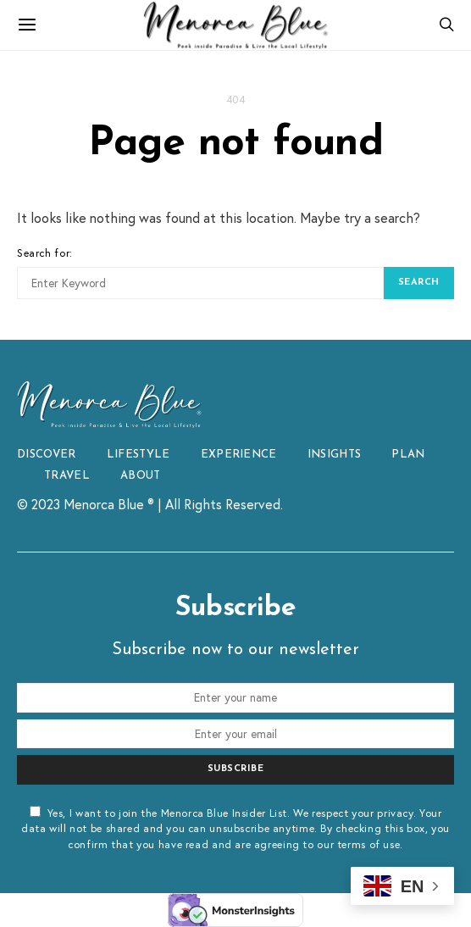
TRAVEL (67, 475)
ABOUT (140, 475)
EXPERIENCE (239, 454)
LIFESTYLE (138, 454)
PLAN (407, 454)
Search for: (45, 252)
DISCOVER (46, 454)
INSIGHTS (335, 454)
